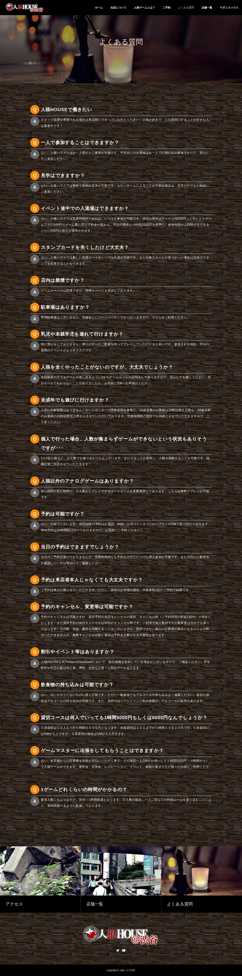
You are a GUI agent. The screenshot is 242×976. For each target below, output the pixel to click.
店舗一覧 (207, 7)
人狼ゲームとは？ (144, 7)
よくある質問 (186, 7)
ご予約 (167, 7)
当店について (118, 7)
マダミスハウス (229, 7)
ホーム (99, 7)
